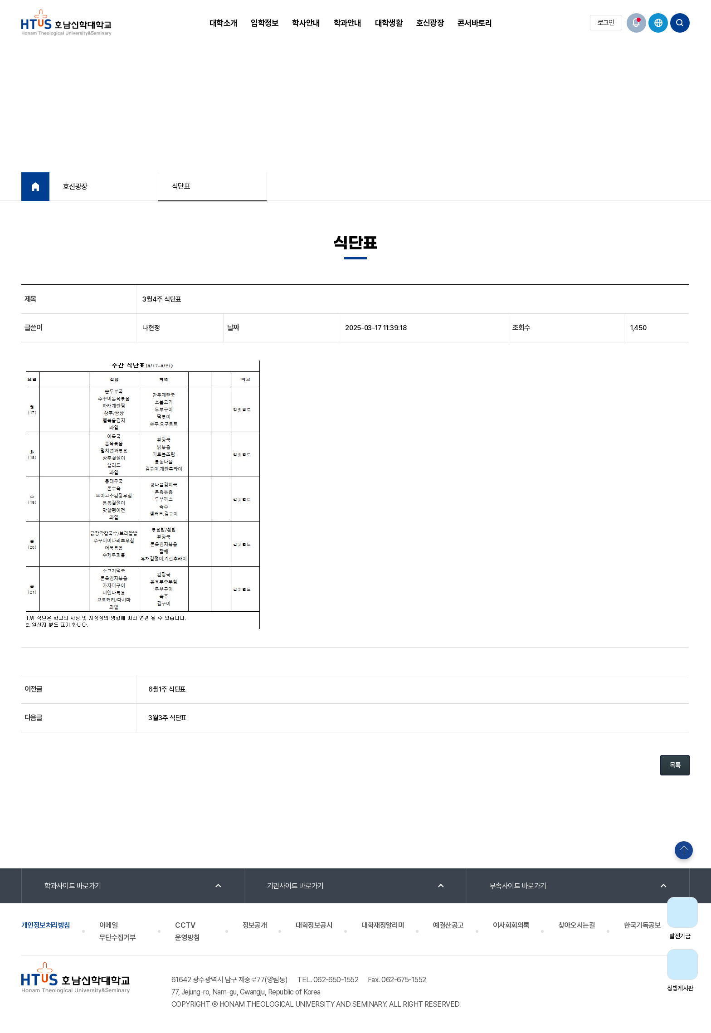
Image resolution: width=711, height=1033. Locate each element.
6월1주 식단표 (167, 689)
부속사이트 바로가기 (518, 886)
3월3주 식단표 (167, 718)
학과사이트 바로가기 (72, 886)
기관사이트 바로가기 (295, 886)
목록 (675, 765)
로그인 (606, 23)
